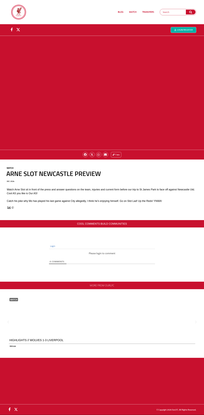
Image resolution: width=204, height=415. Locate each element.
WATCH (133, 12)
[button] (85, 154)
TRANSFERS (148, 12)
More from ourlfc (102, 285)
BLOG (120, 12)
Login (52, 246)
